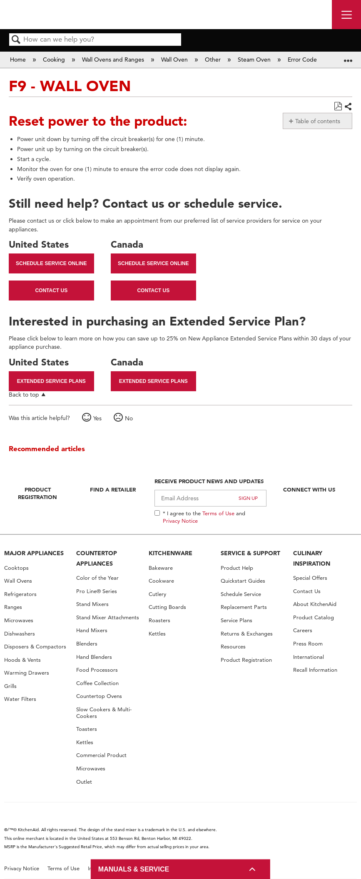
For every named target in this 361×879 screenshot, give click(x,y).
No (129, 418)
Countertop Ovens (99, 696)
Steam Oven (255, 59)
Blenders (86, 644)
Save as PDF (338, 106)
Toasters (86, 729)
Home (18, 59)
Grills (10, 686)
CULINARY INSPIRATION (311, 558)
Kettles (84, 742)
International (308, 657)
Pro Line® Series (96, 591)
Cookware (161, 581)
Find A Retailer (113, 489)
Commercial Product (101, 755)
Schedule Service (241, 594)
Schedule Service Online (51, 263)
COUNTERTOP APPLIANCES (96, 558)
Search (16, 40)
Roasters (159, 620)
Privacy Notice (180, 520)
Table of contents (317, 121)
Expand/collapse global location (348, 57)
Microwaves (18, 620)
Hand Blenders (94, 657)
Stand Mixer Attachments (107, 617)
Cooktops (16, 568)
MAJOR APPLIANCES (34, 553)
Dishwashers (19, 634)
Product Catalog (313, 617)
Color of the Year (97, 578)
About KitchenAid (314, 604)
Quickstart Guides (243, 581)
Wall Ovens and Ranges (114, 59)
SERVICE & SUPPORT (250, 553)
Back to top (24, 394)
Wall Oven (175, 59)
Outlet (84, 782)
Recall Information (315, 670)
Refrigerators (20, 594)
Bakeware (161, 568)
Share (348, 107)
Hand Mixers (91, 630)
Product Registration (37, 493)
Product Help (237, 568)
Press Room (308, 644)
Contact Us (51, 290)
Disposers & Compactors (35, 646)
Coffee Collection (97, 683)
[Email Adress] (210, 498)
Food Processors (97, 670)
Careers (302, 630)
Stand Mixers (92, 604)
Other (213, 59)
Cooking (55, 59)
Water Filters (20, 699)
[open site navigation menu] (346, 14)
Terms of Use (218, 513)
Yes (97, 418)
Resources (233, 646)
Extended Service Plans (51, 381)
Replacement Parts (244, 607)
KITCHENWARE (170, 553)
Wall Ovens (18, 581)
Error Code (303, 59)
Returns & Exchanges (247, 634)
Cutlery (157, 594)
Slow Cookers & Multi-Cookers (104, 712)
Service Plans (236, 620)
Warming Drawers (26, 673)
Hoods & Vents (22, 660)
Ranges (13, 607)
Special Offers (310, 578)
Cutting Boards (167, 607)
